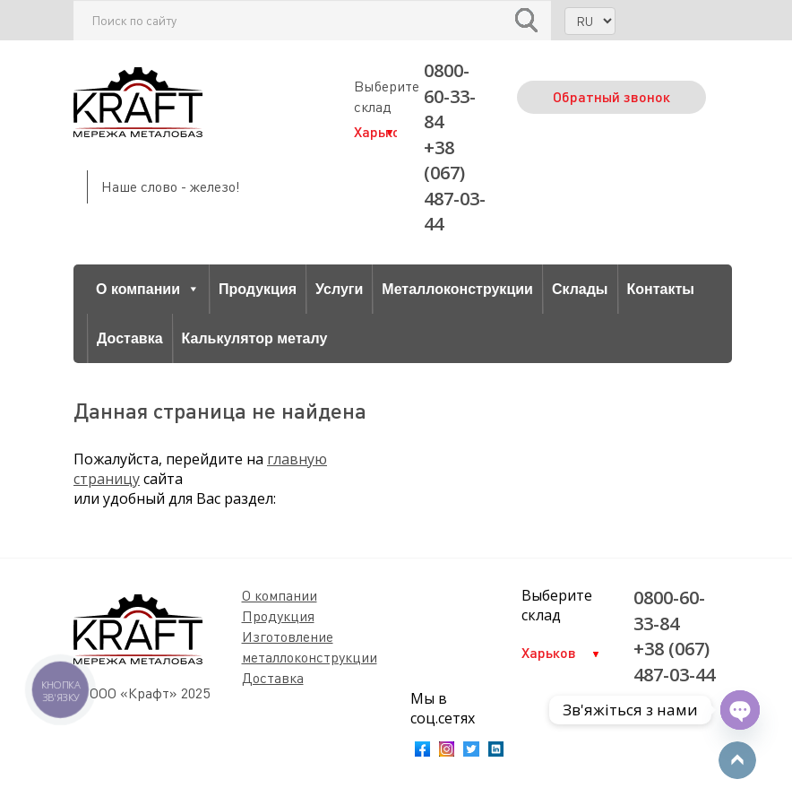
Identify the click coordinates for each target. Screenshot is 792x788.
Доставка (130, 338)
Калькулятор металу (255, 338)
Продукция (258, 289)
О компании (148, 289)
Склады (580, 289)
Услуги (339, 289)
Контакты (660, 289)
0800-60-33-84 (450, 96)
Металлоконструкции (457, 289)
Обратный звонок (611, 96)
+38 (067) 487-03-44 (455, 186)
